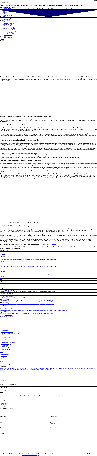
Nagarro (45, 246)
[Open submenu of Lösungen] (6, 7)
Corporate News (9, 296)
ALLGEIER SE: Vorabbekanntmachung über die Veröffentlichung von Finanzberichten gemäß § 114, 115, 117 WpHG (29, 259)
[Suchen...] (7, 40)
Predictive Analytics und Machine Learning (45, 163)
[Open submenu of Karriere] (5, 36)
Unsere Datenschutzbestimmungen (30, 455)
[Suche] (2, 42)
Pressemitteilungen (9, 290)
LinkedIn (60, 246)
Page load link (3, 387)
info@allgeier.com (4, 406)
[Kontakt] (95, 0)
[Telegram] (0, 279)
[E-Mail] (1, 279)
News (8, 250)
